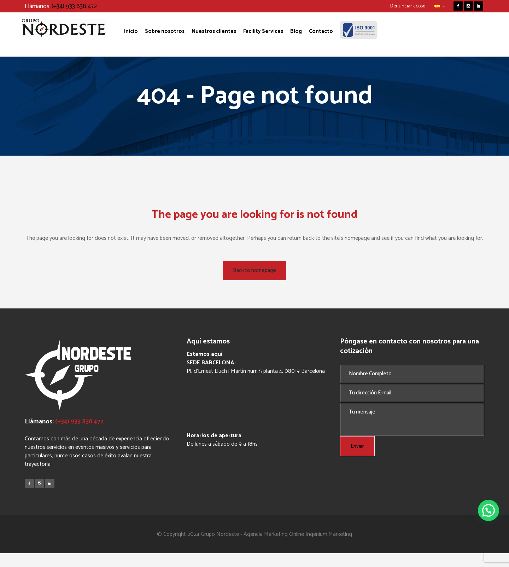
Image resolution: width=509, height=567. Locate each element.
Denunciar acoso (407, 6)
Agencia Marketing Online (274, 534)
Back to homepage (254, 270)
